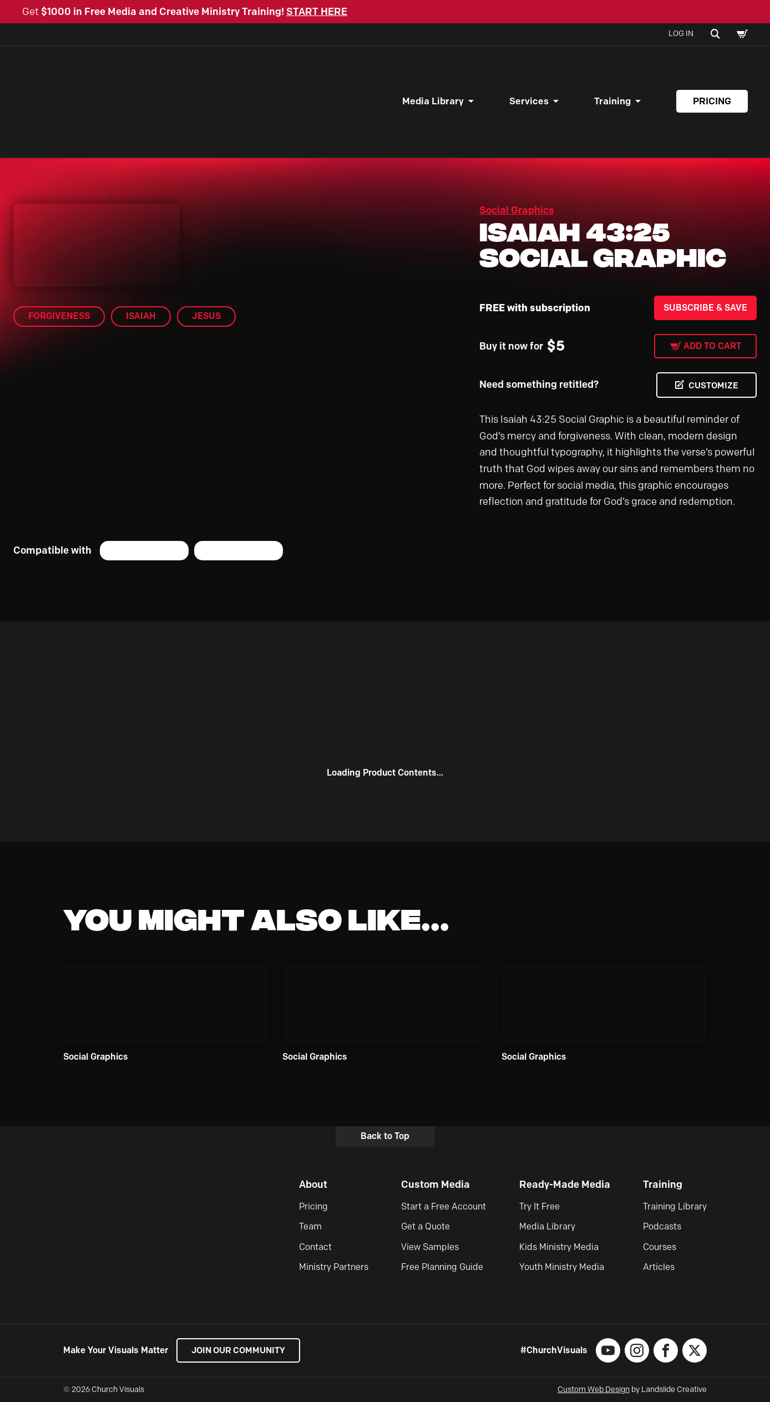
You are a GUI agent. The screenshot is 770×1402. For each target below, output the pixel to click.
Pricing (712, 101)
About (313, 1184)
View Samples (430, 1247)
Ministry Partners (333, 1267)
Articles (659, 1267)
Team (310, 1227)
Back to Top (385, 1136)
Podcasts (662, 1227)
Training (612, 101)
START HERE (316, 12)
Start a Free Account (443, 1206)
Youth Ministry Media (561, 1267)
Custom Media (435, 1184)
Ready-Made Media (564, 1184)
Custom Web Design (594, 1389)
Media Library (433, 101)
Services (529, 101)
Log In (680, 33)
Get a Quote (425, 1227)
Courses (659, 1247)
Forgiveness (59, 316)
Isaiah (141, 316)
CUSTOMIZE (712, 385)
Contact (315, 1247)
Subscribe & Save (705, 307)
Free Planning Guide (442, 1267)
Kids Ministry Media (559, 1247)
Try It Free (539, 1206)
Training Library (675, 1206)
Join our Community (241, 1350)
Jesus (206, 316)
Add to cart (712, 346)
